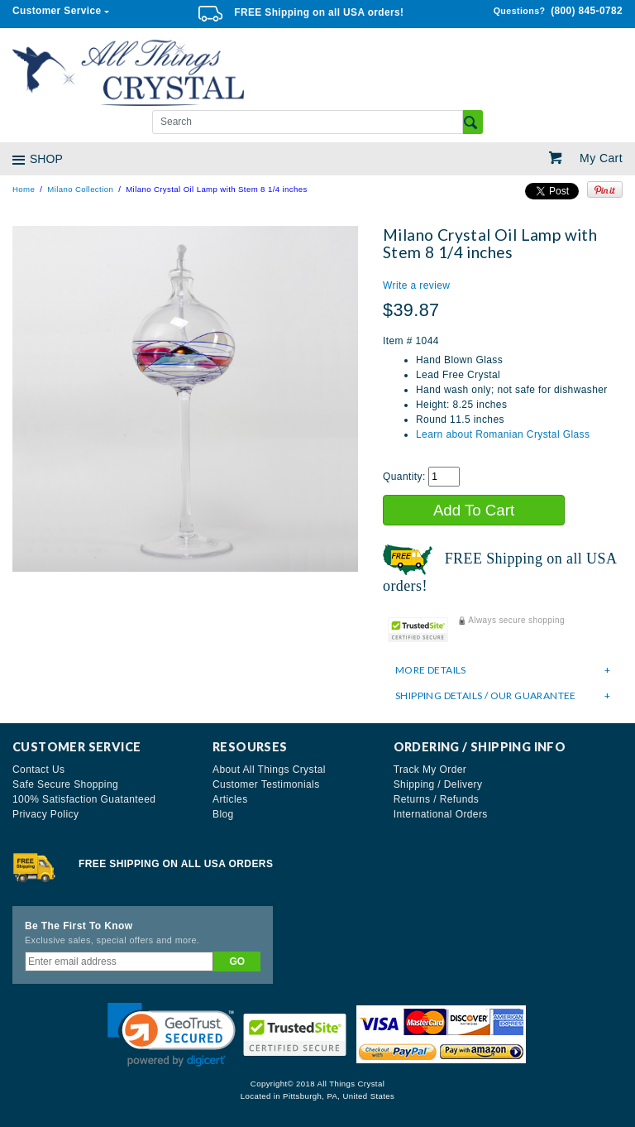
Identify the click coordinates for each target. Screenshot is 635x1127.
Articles (230, 799)
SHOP (46, 158)
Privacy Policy (45, 814)
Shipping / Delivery (438, 784)
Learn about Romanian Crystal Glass (503, 434)
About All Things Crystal (269, 769)
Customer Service (56, 11)
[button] (171, 1034)
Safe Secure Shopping (65, 784)
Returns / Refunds (437, 799)
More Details (502, 669)
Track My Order (430, 769)
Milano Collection (80, 189)
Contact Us (38, 769)
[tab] (503, 670)
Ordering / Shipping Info (480, 747)
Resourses (250, 747)
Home (23, 189)
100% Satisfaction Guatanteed (83, 799)
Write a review (416, 285)
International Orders (441, 814)
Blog (223, 814)
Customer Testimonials (266, 784)
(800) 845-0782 (558, 10)
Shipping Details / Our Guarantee (502, 695)
